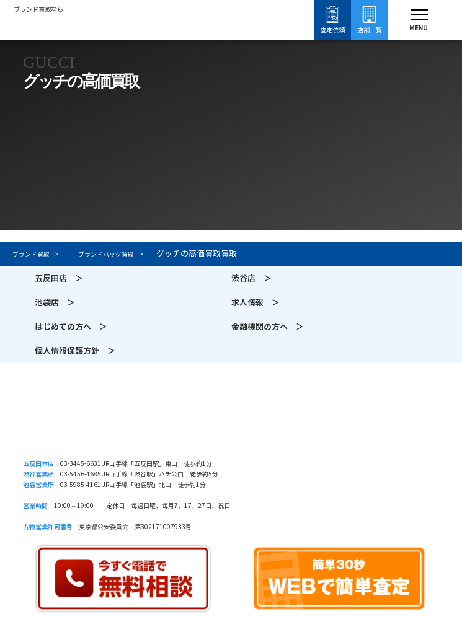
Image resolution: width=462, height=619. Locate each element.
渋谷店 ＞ (251, 278)
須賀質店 (231, 423)
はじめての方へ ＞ (71, 327)
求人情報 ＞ (255, 302)
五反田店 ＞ (59, 278)
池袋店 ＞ (55, 302)
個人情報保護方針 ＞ (75, 351)
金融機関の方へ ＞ (267, 327)
